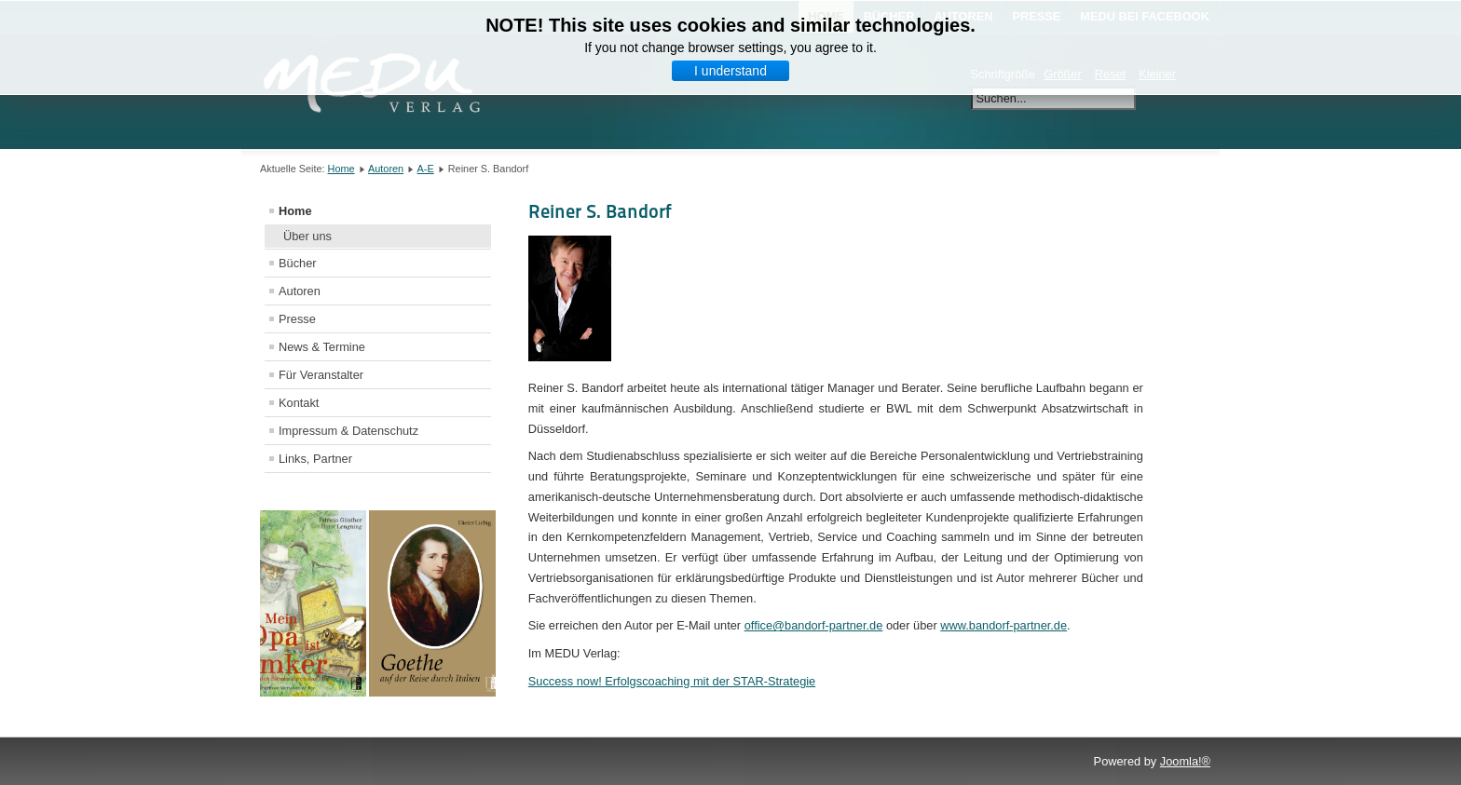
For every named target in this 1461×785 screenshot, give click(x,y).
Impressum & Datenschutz (348, 431)
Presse (297, 319)
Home (341, 168)
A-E (425, 168)
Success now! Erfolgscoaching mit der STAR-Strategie (671, 681)
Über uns (307, 236)
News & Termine (322, 347)
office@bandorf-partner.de (813, 625)
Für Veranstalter (321, 375)
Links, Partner (315, 459)
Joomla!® (1185, 761)
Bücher (298, 263)
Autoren (385, 168)
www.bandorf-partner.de (1003, 625)
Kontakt (299, 403)
